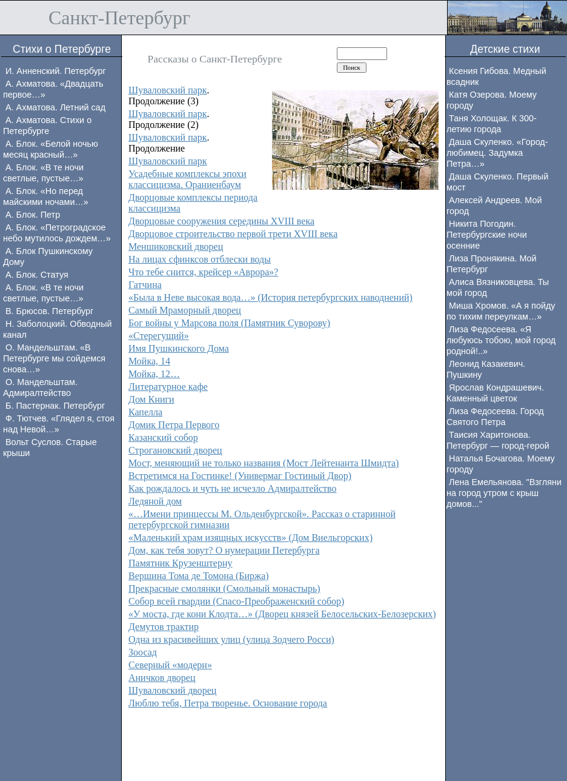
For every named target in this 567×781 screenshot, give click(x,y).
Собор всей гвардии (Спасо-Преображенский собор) (236, 601)
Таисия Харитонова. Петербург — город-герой (497, 440)
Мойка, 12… (154, 374)
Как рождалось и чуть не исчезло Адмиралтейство (232, 488)
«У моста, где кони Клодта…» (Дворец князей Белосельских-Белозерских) (282, 614)
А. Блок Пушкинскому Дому (48, 256)
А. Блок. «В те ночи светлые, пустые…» (43, 173)
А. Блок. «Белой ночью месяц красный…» (50, 149)
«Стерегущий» (158, 335)
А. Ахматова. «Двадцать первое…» (53, 89)
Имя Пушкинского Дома (178, 348)
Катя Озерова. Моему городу (491, 100)
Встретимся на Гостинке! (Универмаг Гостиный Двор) (239, 476)
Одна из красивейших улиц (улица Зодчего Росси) (231, 639)
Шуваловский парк (167, 90)
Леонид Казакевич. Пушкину (485, 369)
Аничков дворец (162, 677)
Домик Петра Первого (173, 425)
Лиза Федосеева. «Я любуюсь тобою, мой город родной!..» (500, 340)
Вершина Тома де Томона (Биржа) (198, 576)
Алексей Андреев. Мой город (494, 205)
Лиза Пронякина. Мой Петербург (491, 263)
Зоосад (142, 652)
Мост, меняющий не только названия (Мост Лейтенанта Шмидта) (263, 463)
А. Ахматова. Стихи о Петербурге (47, 125)
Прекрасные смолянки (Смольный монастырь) (224, 588)
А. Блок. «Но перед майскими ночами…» (45, 196)
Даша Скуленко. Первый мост (497, 182)
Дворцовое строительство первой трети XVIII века (232, 234)
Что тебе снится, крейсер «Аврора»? (203, 272)
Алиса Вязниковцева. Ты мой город (497, 287)
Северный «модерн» (170, 665)
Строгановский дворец (175, 450)
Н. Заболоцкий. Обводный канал (57, 329)
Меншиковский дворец (175, 246)
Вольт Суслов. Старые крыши (50, 447)
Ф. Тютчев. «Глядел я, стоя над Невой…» (58, 424)
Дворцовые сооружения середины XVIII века (221, 221)
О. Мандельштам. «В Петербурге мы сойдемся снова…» (54, 358)
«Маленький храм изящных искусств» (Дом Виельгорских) (250, 537)
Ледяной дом (155, 501)
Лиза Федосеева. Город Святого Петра (495, 416)
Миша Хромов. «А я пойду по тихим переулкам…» (500, 311)
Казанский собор (163, 437)
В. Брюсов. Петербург (49, 311)
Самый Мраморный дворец (184, 310)
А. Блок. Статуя (36, 275)
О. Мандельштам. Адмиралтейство (40, 387)
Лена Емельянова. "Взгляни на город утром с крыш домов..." (504, 493)
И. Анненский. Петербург (55, 71)
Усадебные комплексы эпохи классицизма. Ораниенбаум (187, 179)
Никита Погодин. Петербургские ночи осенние (486, 234)
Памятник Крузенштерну (180, 563)
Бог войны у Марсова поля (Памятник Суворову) (229, 323)
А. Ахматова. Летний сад (55, 107)
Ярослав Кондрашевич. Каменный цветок (495, 393)
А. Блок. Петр (32, 215)
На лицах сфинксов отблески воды (199, 259)
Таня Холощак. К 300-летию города (491, 123)
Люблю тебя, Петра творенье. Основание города (227, 703)
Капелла (145, 412)
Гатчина (145, 285)
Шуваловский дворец (172, 690)
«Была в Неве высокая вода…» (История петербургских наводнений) (270, 297)
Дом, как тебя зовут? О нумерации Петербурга (224, 550)
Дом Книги (151, 399)
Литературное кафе (168, 386)
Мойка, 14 (149, 361)
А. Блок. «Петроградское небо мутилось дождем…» (57, 233)
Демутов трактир (163, 627)
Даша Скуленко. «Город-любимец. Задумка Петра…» (497, 153)
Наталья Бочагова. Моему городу (500, 464)
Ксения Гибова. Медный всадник (496, 76)
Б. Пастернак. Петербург (55, 406)
